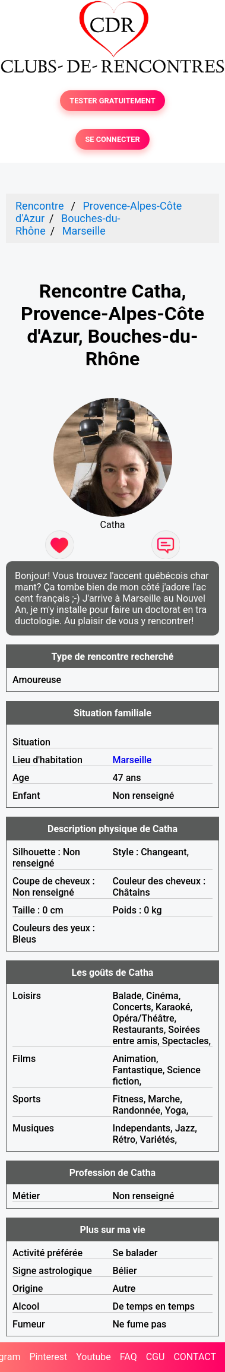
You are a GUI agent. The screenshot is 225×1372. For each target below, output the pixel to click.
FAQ (128, 1356)
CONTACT (194, 1356)
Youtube (93, 1356)
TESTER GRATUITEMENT (112, 100)
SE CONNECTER (112, 139)
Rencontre (39, 206)
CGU (155, 1356)
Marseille (84, 231)
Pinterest (48, 1356)
